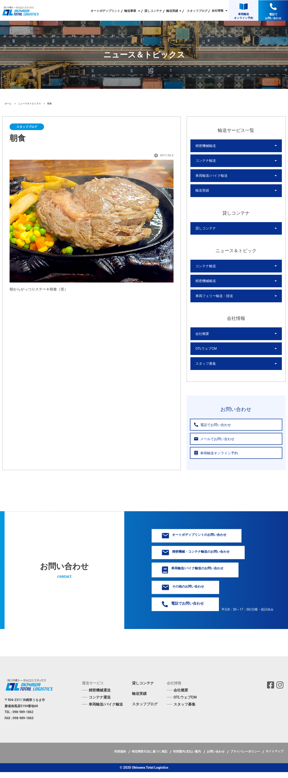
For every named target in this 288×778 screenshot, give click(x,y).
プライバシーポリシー (245, 757)
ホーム (8, 103)
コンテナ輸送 (205, 161)
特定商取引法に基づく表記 (150, 757)
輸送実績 (201, 192)
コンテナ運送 (100, 703)
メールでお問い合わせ (213, 445)
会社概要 (201, 338)
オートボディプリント (105, 10)
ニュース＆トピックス (30, 103)
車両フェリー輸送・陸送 (213, 300)
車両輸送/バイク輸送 (210, 177)
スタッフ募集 (205, 369)
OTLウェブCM (205, 354)
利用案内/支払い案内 (187, 757)
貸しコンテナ (153, 10)
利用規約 (120, 757)
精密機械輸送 (205, 146)
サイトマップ (274, 757)
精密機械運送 (100, 696)
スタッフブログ (197, 10)
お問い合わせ (216, 757)
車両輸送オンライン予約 (214, 459)
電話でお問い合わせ (211, 431)
